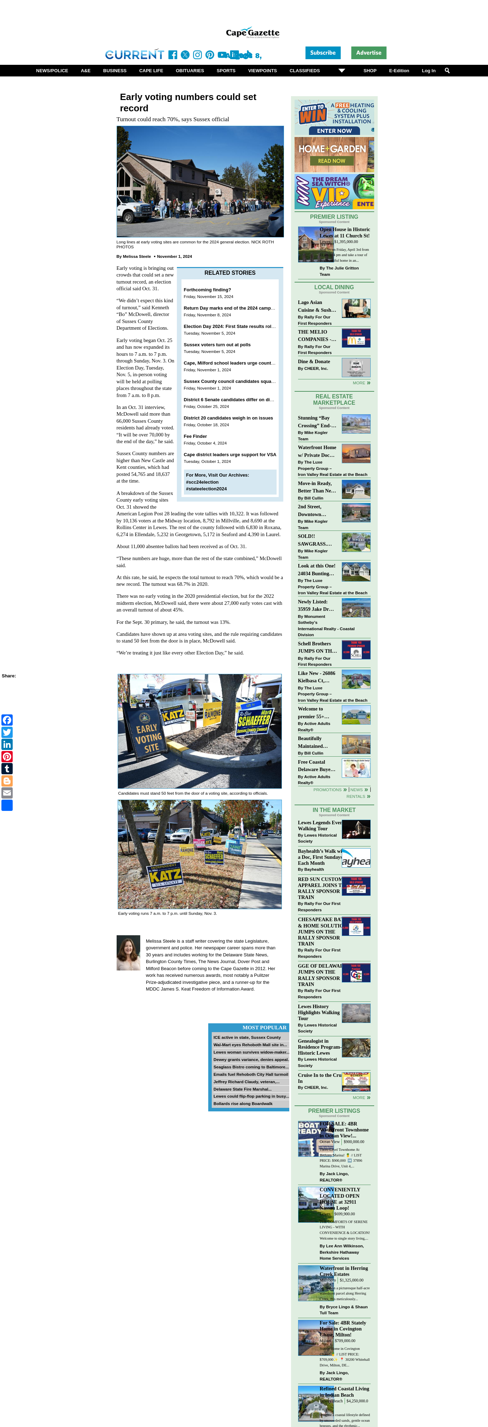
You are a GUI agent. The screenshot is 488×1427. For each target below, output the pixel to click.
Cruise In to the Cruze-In (323, 1078)
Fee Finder (195, 436)
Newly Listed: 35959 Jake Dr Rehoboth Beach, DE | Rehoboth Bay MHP (316, 606)
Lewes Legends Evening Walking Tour (324, 825)
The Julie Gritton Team (339, 271)
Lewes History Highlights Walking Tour (319, 1012)
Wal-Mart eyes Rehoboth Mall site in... (250, 1044)
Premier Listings (334, 1111)
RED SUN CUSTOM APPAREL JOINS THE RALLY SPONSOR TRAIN (323, 888)
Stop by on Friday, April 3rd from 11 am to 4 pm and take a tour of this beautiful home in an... (344, 255)
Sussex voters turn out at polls (217, 344)
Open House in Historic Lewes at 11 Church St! (345, 232)
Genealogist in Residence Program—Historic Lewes (321, 1047)
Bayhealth (314, 869)
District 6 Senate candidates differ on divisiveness (238, 399)
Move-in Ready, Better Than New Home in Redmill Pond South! (316, 487)
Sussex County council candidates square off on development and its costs (266, 381)
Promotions (328, 789)
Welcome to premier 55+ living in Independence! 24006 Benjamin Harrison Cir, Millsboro (315, 713)
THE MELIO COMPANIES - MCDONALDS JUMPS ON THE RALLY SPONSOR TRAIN (316, 336)
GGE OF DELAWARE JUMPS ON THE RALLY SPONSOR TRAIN (322, 975)
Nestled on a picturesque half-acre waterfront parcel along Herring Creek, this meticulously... (345, 1293)
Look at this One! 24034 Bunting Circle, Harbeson (317, 570)
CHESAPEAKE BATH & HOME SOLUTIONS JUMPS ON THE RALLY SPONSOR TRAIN (324, 932)
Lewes (325, 242)
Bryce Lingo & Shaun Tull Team (343, 1309)
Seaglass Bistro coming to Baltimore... (251, 1067)
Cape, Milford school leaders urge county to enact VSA (243, 363)
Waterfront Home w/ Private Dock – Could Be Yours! (317, 452)
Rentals (355, 796)
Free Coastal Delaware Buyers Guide (316, 766)
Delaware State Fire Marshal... (243, 1089)
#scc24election (202, 482)
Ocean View (330, 1142)
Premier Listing (334, 217)
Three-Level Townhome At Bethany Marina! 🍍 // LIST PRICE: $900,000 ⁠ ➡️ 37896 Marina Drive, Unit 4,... (341, 1158)
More (359, 382)
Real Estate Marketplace (334, 399)
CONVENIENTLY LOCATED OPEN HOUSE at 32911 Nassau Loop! (340, 1198)
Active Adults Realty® (314, 726)
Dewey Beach (331, 1401)
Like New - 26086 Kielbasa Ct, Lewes (316, 677)
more (359, 1097)
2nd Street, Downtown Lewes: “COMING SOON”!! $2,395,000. (310, 511)
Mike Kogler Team (313, 435)
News (357, 789)
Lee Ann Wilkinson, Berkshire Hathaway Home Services (342, 1251)
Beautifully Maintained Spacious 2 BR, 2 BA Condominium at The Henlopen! (317, 743)
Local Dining (334, 287)
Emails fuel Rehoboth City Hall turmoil (251, 1074)
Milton (325, 1341)
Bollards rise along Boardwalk (243, 1103)
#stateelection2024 (206, 488)
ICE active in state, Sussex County (247, 1037)
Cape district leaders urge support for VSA (230, 454)
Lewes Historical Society (317, 838)
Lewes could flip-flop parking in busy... (251, 1096)
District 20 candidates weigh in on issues (228, 418)
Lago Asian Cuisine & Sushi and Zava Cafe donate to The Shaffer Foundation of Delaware (315, 306)
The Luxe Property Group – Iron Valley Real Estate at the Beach (332, 468)
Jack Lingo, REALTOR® (334, 1176)
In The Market (334, 810)
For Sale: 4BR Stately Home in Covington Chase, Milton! (343, 1329)
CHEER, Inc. (316, 368)
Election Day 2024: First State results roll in (231, 326)
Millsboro (328, 1280)
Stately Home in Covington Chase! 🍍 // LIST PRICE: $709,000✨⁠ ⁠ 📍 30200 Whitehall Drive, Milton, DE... (345, 1357)
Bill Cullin (313, 498)
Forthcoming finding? (207, 289)
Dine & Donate (314, 361)
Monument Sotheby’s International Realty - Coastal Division (326, 625)
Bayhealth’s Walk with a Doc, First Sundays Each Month (322, 857)
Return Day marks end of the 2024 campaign (232, 308)
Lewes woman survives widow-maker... (252, 1052)
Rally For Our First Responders (315, 320)
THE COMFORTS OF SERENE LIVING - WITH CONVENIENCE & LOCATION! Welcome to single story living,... (345, 1230)
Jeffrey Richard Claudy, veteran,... (247, 1081)
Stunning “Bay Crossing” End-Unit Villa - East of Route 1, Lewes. (315, 422)
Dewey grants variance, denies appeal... (252, 1059)
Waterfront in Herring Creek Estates (344, 1271)
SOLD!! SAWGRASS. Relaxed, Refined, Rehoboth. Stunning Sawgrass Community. (317, 540)
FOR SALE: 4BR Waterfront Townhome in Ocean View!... (344, 1130)
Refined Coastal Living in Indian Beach (344, 1391)
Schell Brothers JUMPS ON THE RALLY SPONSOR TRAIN (316, 648)
